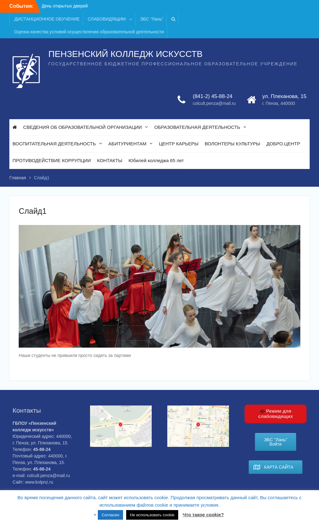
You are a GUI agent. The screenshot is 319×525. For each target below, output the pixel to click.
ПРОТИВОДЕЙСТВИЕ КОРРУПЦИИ (51, 160)
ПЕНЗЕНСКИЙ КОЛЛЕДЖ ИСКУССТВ (125, 54)
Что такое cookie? (203, 514)
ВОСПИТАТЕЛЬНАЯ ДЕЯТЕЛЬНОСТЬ (54, 143)
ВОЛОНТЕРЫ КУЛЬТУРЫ (232, 143)
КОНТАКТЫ (109, 160)
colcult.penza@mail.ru (214, 103)
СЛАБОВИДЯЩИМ (107, 18)
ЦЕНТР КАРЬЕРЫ (178, 143)
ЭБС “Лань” (151, 18)
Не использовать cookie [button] (152, 515)
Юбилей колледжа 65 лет (156, 160)
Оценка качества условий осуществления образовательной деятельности (89, 31)
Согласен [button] (110, 515)
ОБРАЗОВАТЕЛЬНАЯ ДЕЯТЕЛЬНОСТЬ (197, 127)
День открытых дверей (65, 5)
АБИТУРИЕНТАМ (127, 143)
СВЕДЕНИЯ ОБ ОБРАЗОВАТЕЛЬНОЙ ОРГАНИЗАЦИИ (82, 127)
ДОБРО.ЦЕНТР (283, 143)
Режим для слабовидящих (275, 413)
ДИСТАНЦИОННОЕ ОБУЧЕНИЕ (46, 18)
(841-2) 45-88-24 (213, 96)
